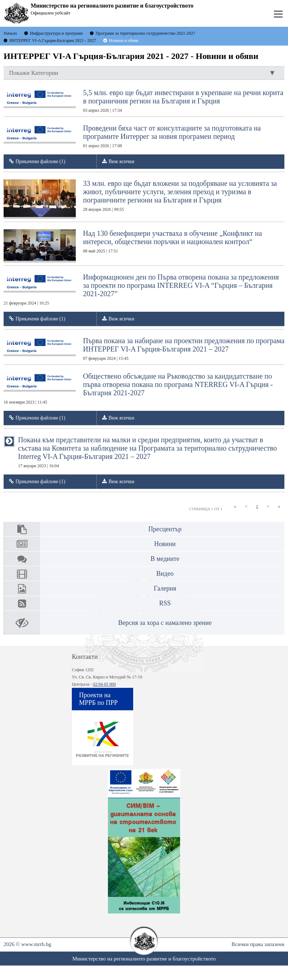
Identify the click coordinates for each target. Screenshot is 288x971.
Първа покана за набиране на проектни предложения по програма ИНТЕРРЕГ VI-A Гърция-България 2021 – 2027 (144, 349)
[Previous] (246, 506)
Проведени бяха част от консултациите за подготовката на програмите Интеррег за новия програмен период (132, 136)
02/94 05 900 (104, 684)
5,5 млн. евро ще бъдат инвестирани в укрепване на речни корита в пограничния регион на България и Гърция (143, 101)
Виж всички (122, 161)
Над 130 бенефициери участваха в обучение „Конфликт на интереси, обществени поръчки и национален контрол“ (133, 246)
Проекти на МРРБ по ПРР (98, 698)
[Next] (268, 506)
